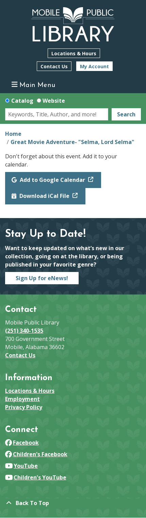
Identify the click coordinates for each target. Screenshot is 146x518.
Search (126, 114)
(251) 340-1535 (24, 330)
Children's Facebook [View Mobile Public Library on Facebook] (36, 454)
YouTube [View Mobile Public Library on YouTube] (21, 466)
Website (54, 100)
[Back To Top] (73, 503)
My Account (94, 66)
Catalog (22, 100)
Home (13, 134)
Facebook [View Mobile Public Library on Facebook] (22, 442)
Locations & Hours (73, 53)
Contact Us (54, 66)
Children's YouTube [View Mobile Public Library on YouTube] (35, 477)
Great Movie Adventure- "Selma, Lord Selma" (72, 142)
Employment (22, 399)
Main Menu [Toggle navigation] (33, 85)
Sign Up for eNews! (42, 278)
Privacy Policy (23, 407)
